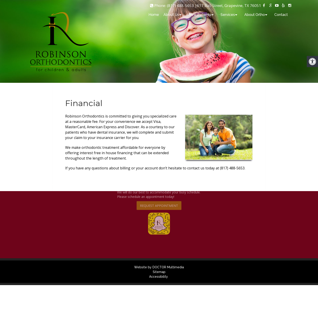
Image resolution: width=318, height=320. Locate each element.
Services (228, 15)
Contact (281, 15)
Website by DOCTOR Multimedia (159, 267)
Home (153, 15)
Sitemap (159, 272)
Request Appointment (159, 194)
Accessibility (158, 276)
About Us (171, 15)
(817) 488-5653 (180, 5)
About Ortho (254, 15)
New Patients (200, 15)
